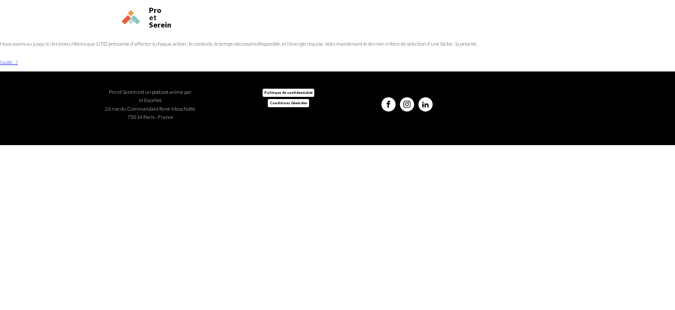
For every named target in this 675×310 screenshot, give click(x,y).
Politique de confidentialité (288, 92)
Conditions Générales (288, 103)
